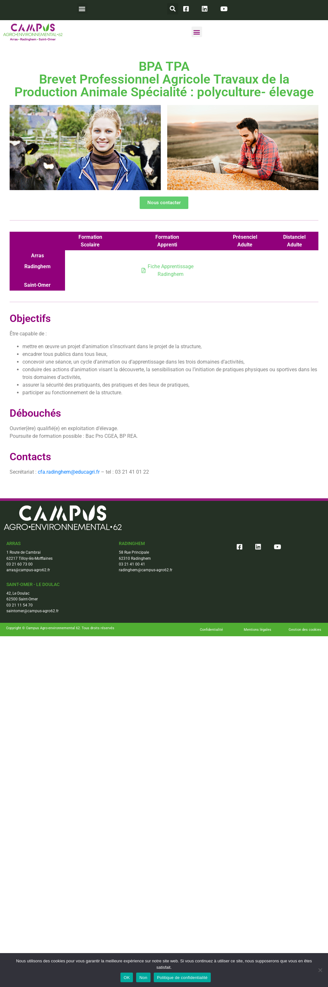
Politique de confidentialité (182, 977)
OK (127, 977)
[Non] (320, 970)
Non (143, 977)
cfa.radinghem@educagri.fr (69, 472)
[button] (82, 8)
